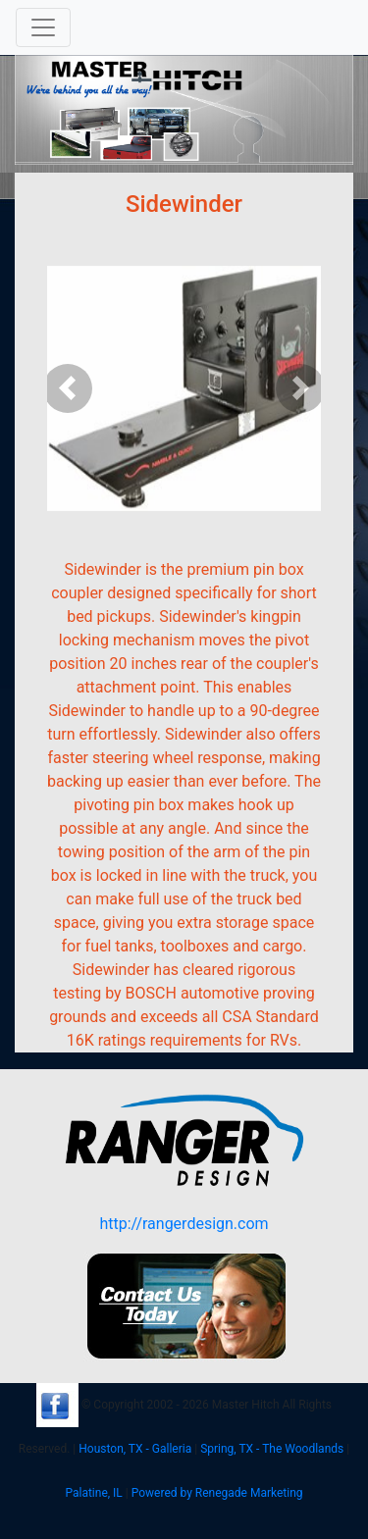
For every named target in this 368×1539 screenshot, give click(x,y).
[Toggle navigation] (43, 27)
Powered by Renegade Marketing (217, 1493)
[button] (67, 388)
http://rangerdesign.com (183, 1223)
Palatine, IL (93, 1493)
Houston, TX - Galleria (135, 1449)
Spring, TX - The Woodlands (271, 1449)
